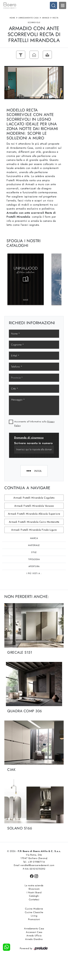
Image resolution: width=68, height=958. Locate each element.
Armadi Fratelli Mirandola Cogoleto (34, 498)
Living (34, 916)
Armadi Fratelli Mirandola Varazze (34, 506)
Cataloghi (34, 896)
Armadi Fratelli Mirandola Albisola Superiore (34, 514)
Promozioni (34, 919)
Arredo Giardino (34, 939)
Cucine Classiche (34, 912)
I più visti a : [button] (34, 573)
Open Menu (62, 5)
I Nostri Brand (34, 892)
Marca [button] (34, 538)
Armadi (45, 17)
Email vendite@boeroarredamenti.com (34, 865)
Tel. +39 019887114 (34, 862)
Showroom (34, 889)
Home (12, 17)
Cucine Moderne (34, 909)
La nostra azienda (34, 885)
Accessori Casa (34, 932)
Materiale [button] (34, 545)
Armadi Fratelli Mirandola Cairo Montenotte (34, 522)
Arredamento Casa (28, 17)
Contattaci (34, 899)
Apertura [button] (34, 566)
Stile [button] (34, 552)
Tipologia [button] (34, 559)
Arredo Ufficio (34, 935)
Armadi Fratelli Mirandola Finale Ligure (34, 530)
